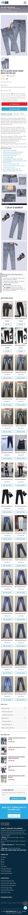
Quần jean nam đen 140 (20, 320)
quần (8, 120)
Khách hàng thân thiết (6, 873)
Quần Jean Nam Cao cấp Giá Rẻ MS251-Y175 (11, 562)
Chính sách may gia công (7, 880)
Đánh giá (16, 116)
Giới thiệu (3, 857)
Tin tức (2, 864)
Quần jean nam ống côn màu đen (9, 320)
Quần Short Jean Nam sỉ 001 (16, 749)
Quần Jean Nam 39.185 (7, 401)
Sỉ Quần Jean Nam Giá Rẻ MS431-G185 (9, 535)
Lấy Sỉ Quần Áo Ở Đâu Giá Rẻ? (11, 166)
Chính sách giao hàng (6, 887)
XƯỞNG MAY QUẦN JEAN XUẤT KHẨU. (13, 154)
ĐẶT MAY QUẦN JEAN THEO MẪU (12, 156)
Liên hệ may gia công (17, 800)
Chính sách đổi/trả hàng (7, 890)
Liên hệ (2, 859)
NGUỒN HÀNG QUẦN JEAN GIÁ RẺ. (13, 173)
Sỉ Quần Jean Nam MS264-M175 (8, 615)
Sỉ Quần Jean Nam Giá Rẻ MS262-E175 (9, 588)
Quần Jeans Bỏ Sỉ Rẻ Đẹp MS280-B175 (9, 669)
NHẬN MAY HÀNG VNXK (9, 157)
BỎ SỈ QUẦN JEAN (8, 159)
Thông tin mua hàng (6, 116)
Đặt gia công (7, 380)
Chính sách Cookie (5, 892)
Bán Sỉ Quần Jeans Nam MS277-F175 (9, 642)
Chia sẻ (22, 116)
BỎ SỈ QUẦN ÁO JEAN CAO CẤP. (12, 171)
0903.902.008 (10, 288)
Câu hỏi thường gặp (6, 871)
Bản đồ (2, 861)
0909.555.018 (14, 104)
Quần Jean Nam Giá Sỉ (9, 169)
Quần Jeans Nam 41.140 (20, 374)
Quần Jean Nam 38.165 (21, 428)
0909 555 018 (14, 818)
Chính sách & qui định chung (8, 883)
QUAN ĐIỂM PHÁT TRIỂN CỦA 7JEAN (12, 161)
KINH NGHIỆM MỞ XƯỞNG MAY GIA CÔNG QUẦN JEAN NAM (14, 163)
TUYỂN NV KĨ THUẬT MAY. (10, 152)
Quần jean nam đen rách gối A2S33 (9, 347)
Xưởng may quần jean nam (14, 8)
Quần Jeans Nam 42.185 (7, 374)
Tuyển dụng (4, 866)
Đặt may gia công (14, 109)
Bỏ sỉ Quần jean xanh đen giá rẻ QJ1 (9, 11)
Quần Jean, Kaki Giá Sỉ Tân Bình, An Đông (14, 167)
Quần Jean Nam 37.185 (21, 401)
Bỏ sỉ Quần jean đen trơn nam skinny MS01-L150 (12, 508)
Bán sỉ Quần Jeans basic (6, 9)
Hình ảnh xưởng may (6, 868)
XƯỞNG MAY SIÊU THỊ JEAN (12, 902)
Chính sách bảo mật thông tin (8, 885)
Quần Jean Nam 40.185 (7, 428)
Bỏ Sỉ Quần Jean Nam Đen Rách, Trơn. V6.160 (11, 454)
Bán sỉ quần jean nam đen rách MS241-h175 (11, 696)
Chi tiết (7, 326)
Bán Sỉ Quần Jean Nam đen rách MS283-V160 (11, 481)
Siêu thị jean (3, 8)
